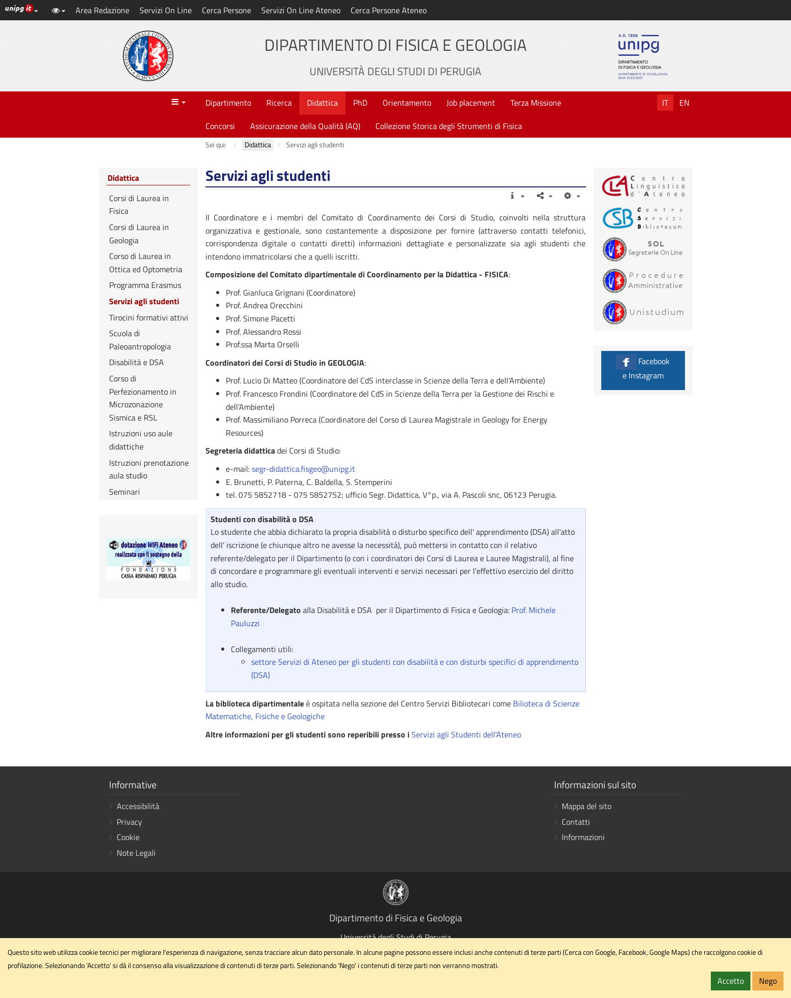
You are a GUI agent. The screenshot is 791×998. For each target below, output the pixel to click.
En (684, 102)
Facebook (643, 368)
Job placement (470, 102)
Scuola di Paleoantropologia (140, 339)
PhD (360, 102)
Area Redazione (102, 10)
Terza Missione (535, 102)
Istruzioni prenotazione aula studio (149, 469)
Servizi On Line (166, 10)
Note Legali (136, 853)
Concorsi (220, 126)
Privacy (129, 822)
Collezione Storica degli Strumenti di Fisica (448, 126)
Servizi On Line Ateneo (300, 10)
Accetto (730, 981)
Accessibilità (138, 806)
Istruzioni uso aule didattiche (141, 440)
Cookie (128, 837)
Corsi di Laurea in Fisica (139, 204)
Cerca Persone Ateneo (389, 10)
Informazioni (583, 837)
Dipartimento (228, 102)
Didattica (322, 102)
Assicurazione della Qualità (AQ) (305, 126)
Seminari (124, 492)
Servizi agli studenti (144, 301)
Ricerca (279, 102)
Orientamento (407, 102)
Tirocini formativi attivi (148, 317)
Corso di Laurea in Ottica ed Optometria (145, 262)
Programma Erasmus (145, 285)
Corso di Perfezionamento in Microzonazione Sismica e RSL (143, 398)
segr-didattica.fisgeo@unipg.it (303, 469)
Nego (768, 981)
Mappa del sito (586, 806)
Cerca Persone (226, 10)
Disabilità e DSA (136, 362)
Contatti (576, 822)
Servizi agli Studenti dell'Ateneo (465, 734)
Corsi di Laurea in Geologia (139, 233)
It (665, 102)
